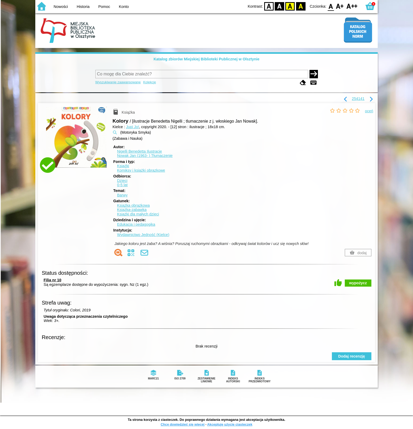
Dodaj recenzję (351, 356)
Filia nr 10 (52, 280)
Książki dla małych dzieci (138, 214)
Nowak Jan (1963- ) (145, 155)
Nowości (61, 6)
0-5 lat (122, 185)
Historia (83, 6)
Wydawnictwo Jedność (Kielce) (143, 235)
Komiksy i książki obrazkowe (141, 170)
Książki (123, 166)
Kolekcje (149, 82)
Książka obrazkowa (133, 205)
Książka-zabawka (131, 210)
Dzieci (122, 181)
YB (290, 6)
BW (279, 6)
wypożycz (358, 283)
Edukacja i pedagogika (136, 224)
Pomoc (104, 6)
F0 (330, 6)
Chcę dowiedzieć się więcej (182, 424)
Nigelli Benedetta (139, 151)
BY (300, 6)
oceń (369, 111)
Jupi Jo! (132, 127)
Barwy (122, 195)
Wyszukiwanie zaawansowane (118, 82)
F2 (352, 6)
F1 (339, 6)
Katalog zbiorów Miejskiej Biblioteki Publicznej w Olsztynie (206, 59)
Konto (124, 6)
